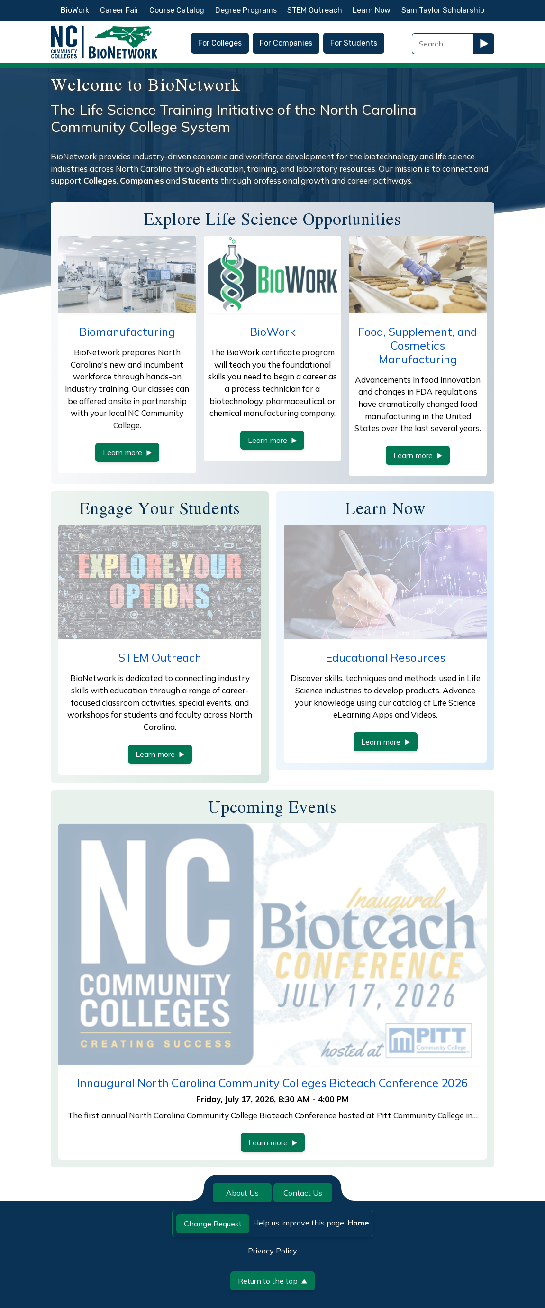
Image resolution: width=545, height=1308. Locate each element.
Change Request (213, 1223)
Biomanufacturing (127, 331)
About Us (242, 1192)
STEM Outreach (314, 10)
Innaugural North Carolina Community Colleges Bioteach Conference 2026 (272, 1083)
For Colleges (220, 42)
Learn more (127, 452)
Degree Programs (246, 10)
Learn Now (372, 10)
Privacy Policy (272, 1250)
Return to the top (272, 1281)
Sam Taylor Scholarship (442, 10)
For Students (353, 42)
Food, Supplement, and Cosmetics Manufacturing (417, 345)
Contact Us (302, 1192)
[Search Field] (442, 43)
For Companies (286, 42)
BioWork (75, 10)
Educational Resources (385, 657)
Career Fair (119, 10)
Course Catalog (176, 10)
